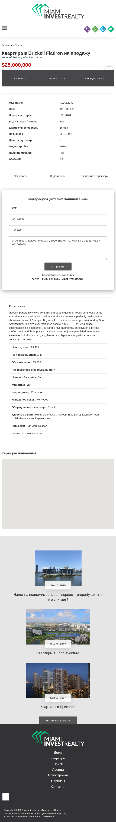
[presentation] (7, 70)
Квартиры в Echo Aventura (58, 653)
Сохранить (20, 175)
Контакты (58, 786)
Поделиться (57, 175)
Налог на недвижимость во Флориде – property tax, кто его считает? (58, 597)
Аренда (58, 769)
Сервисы (58, 781)
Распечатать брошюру (94, 175)
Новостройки (58, 775)
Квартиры (57, 758)
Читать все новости (58, 720)
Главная (7, 45)
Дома (58, 752)
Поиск (58, 764)
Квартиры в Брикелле (58, 707)
